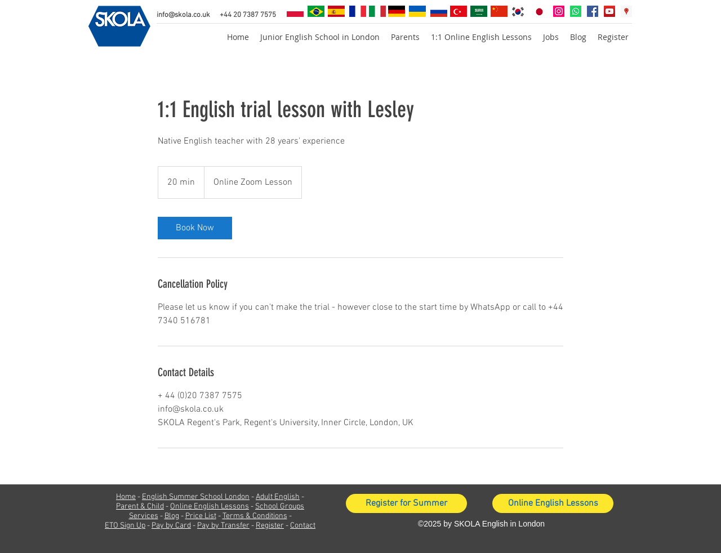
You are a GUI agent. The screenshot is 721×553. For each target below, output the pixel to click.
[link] (195, 228)
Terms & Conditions (254, 516)
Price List (200, 516)
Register (270, 525)
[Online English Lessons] (552, 503)
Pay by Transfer (223, 525)
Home (126, 497)
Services (143, 516)
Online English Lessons (209, 506)
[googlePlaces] (626, 11)
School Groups (279, 506)
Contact (302, 525)
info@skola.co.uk (183, 15)
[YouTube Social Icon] (609, 11)
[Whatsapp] (575, 11)
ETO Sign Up (125, 525)
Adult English (278, 497)
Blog (171, 516)
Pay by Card (171, 525)
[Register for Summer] (406, 503)
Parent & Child (140, 506)
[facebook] (592, 11)
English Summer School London (196, 497)
